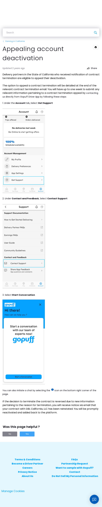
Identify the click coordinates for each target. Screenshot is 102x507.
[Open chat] (94, 499)
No (10, 434)
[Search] (95, 32)
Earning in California (13, 41)
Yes (27, 434)
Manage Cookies (13, 491)
